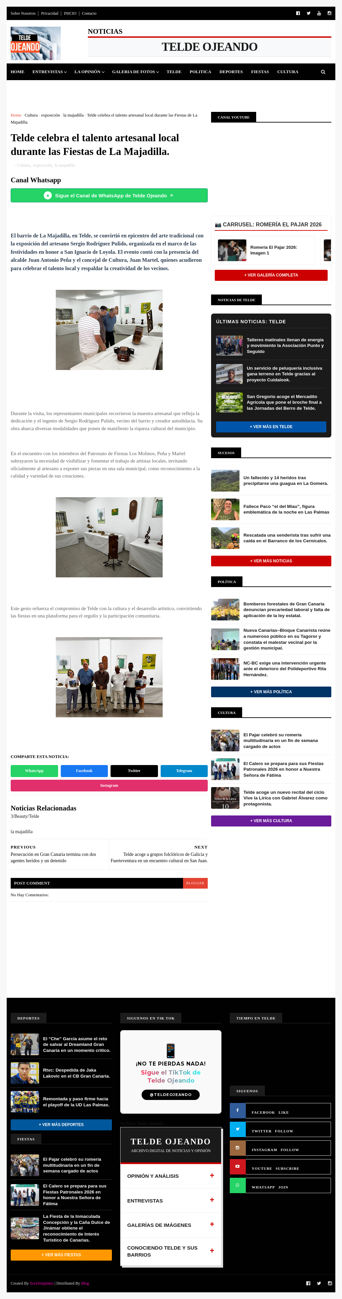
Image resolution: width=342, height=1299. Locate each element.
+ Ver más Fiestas (61, 1255)
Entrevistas (47, 71)
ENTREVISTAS (145, 1200)
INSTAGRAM (265, 1150)
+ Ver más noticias (271, 561)
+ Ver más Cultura (271, 820)
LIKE (284, 1112)
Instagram (109, 785)
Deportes (231, 71)
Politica (200, 71)
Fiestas (260, 71)
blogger (195, 883)
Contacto (89, 13)
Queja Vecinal (89, 88)
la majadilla (73, 115)
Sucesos (24, 88)
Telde (174, 71)
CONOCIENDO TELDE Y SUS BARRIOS (162, 1251)
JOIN (283, 1187)
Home (17, 71)
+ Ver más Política (271, 692)
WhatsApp (34, 770)
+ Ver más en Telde (271, 426)
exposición (50, 115)
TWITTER (262, 1131)
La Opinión (87, 71)
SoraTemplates (41, 1283)
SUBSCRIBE (287, 1168)
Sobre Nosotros (23, 13)
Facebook (84, 770)
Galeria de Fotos (133, 71)
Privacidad (49, 13)
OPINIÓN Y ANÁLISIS (153, 1176)
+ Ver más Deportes (61, 1124)
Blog (85, 1283)
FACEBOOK (263, 1112)
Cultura (287, 71)
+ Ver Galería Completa (271, 275)
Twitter (134, 770)
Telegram (184, 770)
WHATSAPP (263, 1187)
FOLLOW (284, 1131)
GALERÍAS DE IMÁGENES (159, 1225)
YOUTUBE (262, 1168)
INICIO (70, 13)
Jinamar (53, 88)
